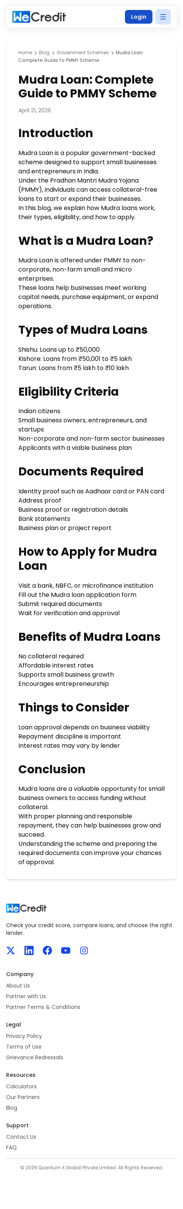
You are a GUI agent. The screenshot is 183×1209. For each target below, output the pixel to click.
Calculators (21, 1086)
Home (25, 52)
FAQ (11, 1147)
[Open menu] (163, 16)
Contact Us (21, 1137)
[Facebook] (47, 950)
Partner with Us (26, 996)
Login (138, 17)
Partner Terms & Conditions (43, 1007)
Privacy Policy (24, 1036)
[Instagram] (84, 950)
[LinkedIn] (29, 950)
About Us (18, 985)
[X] (10, 950)
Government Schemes (83, 52)
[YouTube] (65, 950)
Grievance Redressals (34, 1057)
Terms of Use (24, 1047)
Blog (44, 52)
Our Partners (23, 1097)
